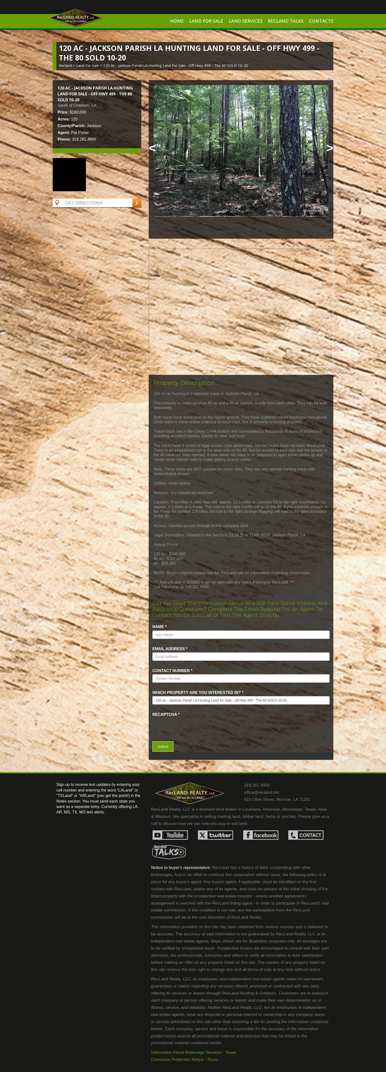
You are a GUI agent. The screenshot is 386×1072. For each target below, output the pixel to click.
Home (177, 21)
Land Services (245, 21)
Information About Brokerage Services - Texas (193, 1052)
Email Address (169, 649)
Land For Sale (206, 21)
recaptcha (166, 714)
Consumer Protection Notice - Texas (184, 1059)
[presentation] (181, 725)
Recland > (67, 65)
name (159, 627)
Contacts (321, 21)
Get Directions (78, 203)
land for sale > (89, 65)
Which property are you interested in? (197, 692)
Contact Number (172, 671)
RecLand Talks (286, 21)
